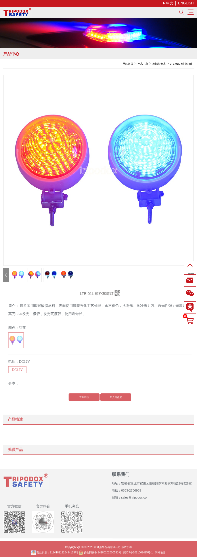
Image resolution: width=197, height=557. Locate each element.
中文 (168, 3)
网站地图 (160, 553)
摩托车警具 (159, 63)
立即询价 (85, 397)
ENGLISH (186, 3)
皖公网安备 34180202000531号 (100, 553)
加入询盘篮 (117, 397)
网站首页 (128, 63)
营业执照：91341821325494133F (54, 553)
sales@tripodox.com (135, 496)
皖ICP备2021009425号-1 (138, 553)
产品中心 (143, 63)
